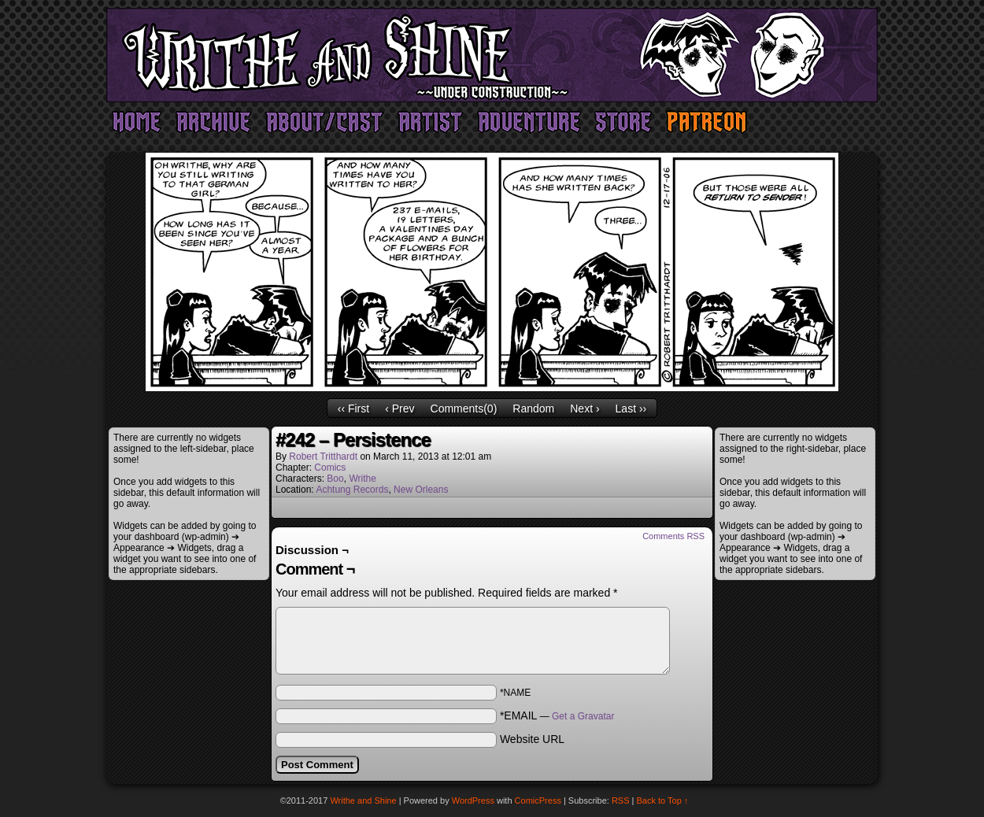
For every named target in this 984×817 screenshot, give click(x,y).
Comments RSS (673, 536)
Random (533, 408)
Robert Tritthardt (323, 456)
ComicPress (538, 800)
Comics (330, 467)
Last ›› (631, 408)
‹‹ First (353, 408)
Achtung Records (352, 489)
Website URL (532, 739)
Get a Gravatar (583, 716)
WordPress (473, 800)
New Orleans (421, 489)
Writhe (362, 478)
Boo (335, 478)
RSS (621, 800)
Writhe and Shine (492, 55)
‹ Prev (399, 408)
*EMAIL (557, 715)
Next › (584, 408)
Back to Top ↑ (663, 800)
